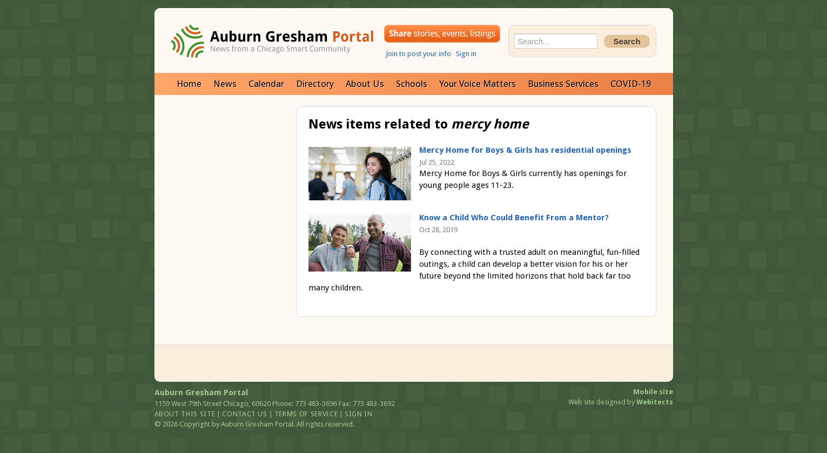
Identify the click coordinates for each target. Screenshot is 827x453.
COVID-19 (630, 83)
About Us (365, 83)
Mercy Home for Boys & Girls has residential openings (525, 150)
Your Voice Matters (477, 83)
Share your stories (442, 34)
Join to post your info (418, 54)
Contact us (244, 414)
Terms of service (306, 414)
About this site (185, 414)
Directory (315, 83)
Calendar (266, 83)
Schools (411, 83)
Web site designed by (620, 402)
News (225, 83)
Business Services (563, 83)
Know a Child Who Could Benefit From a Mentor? (514, 217)
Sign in (466, 54)
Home (189, 83)
